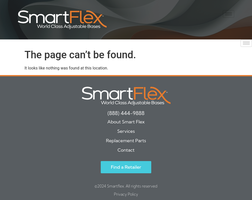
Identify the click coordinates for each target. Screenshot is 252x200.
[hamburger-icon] (228, 14)
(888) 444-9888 (126, 113)
